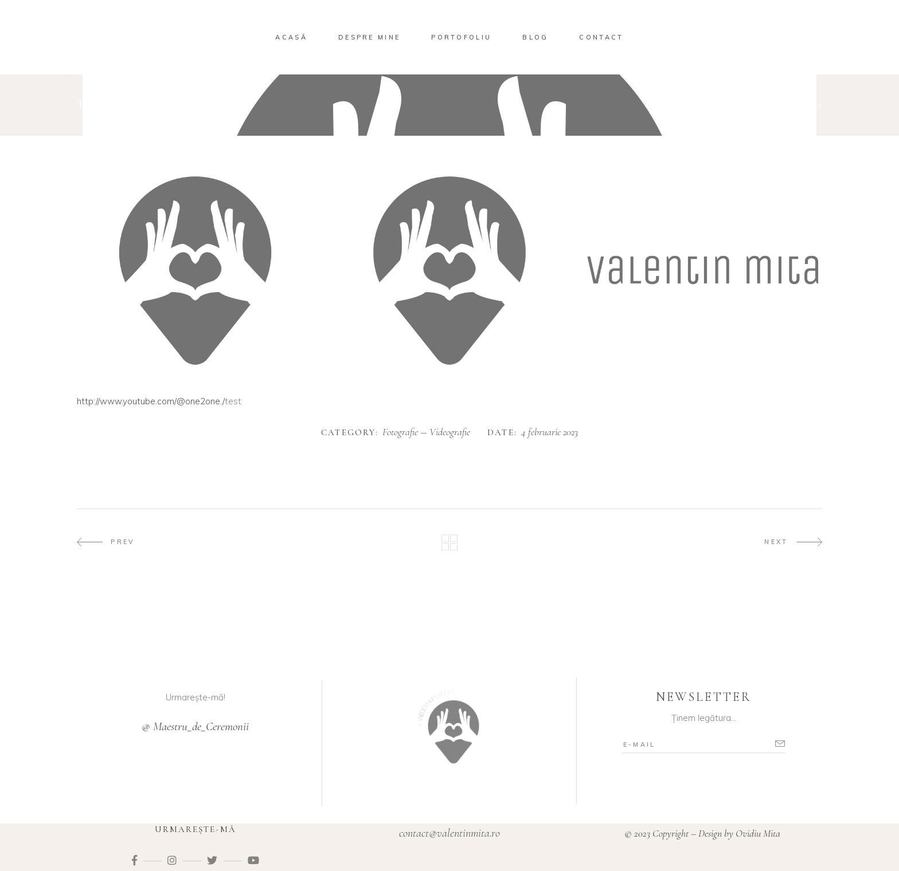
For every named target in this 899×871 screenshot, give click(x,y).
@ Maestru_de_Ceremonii (195, 726)
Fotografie (737, 105)
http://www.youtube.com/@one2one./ (151, 401)
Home (701, 105)
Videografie (782, 105)
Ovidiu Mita (759, 833)
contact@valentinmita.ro (449, 833)
